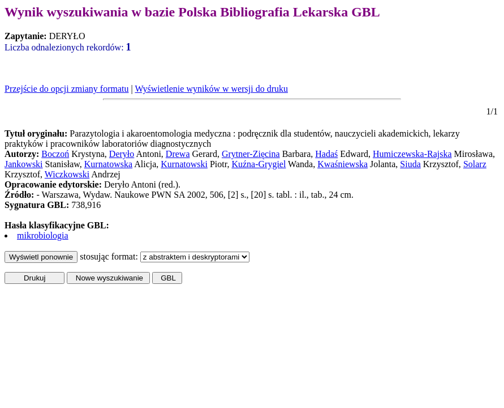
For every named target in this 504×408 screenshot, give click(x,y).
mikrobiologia (42, 235)
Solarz (474, 164)
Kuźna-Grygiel (258, 164)
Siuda (410, 164)
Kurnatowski (184, 164)
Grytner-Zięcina (251, 154)
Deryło (121, 154)
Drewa (178, 154)
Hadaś (326, 154)
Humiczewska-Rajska (412, 154)
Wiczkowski (67, 174)
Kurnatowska (108, 164)
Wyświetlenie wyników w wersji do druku (211, 89)
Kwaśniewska (342, 164)
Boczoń (55, 154)
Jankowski (24, 164)
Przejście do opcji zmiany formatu (66, 89)
